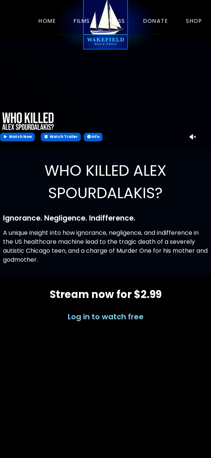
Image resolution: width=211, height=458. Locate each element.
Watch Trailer (61, 136)
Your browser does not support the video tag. (105, 94)
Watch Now (17, 136)
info (93, 136)
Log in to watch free (106, 316)
